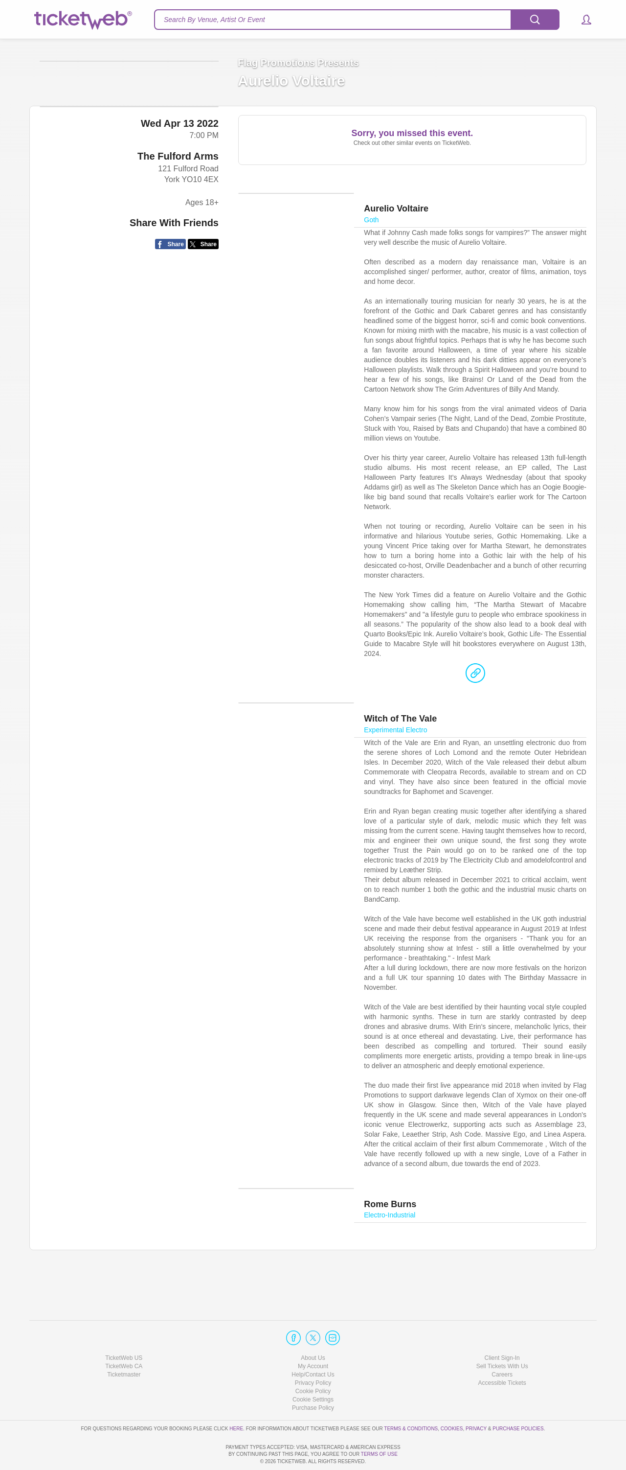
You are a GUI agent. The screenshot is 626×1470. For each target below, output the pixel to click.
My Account (313, 1338)
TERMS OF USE (379, 1454)
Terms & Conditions (411, 1400)
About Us (313, 1330)
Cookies (452, 1400)
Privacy (476, 1400)
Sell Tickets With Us (502, 1338)
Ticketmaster (123, 1346)
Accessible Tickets (502, 1355)
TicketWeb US (123, 1330)
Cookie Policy (313, 1363)
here (236, 1400)
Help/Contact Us (312, 1346)
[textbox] (356, 19)
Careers (502, 1346)
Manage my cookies (313, 1371)
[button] (581, 19)
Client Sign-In (502, 1330)
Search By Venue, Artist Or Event (214, 19)
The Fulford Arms (178, 230)
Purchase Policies (517, 1400)
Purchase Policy (313, 1380)
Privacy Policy (313, 1355)
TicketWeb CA (123, 1338)
